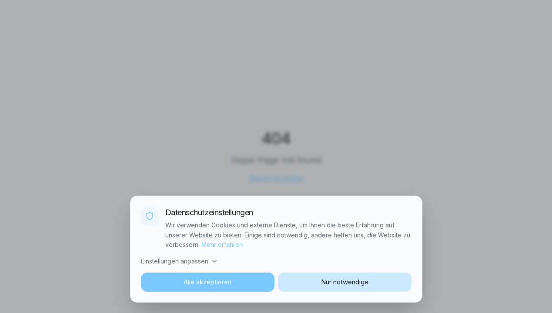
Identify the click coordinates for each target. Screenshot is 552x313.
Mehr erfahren (222, 244)
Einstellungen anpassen (179, 261)
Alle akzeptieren (207, 282)
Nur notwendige (344, 282)
